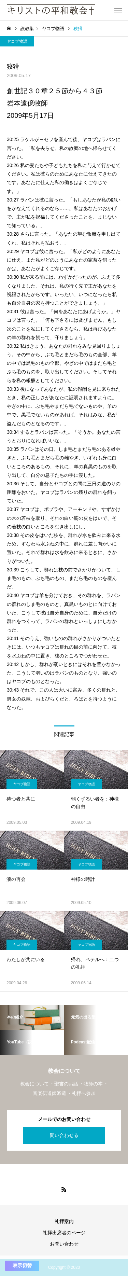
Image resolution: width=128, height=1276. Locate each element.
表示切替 (22, 1265)
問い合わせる (64, 1135)
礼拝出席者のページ (64, 1232)
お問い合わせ (64, 1244)
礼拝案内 (64, 1221)
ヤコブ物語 (17, 41)
